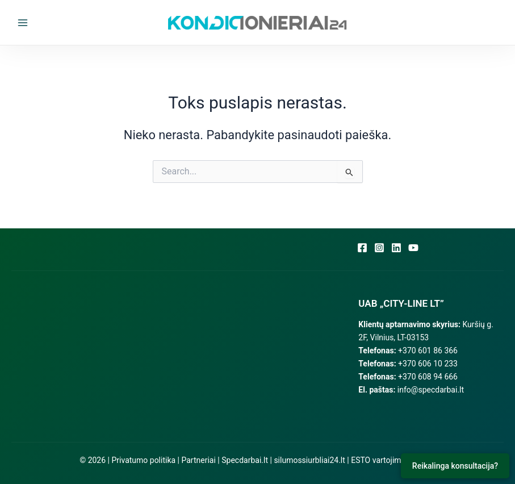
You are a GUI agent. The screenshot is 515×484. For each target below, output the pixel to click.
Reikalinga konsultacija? (455, 465)
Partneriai (199, 460)
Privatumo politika (143, 460)
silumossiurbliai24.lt (309, 460)
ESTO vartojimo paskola (393, 460)
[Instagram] (379, 248)
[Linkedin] (396, 248)
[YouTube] (413, 248)
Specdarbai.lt (244, 460)
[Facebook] (362, 248)
